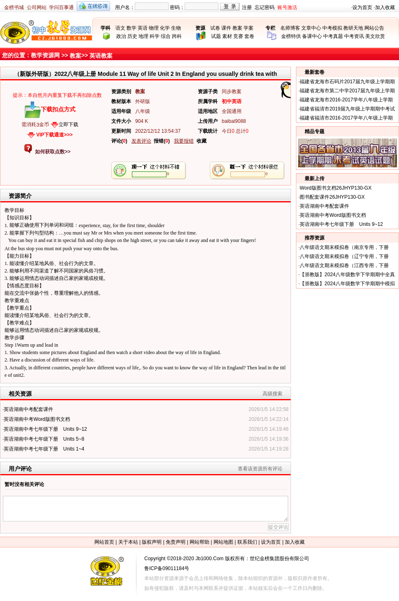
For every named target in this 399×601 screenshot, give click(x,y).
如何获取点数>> (52, 152)
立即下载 (68, 124)
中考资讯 (354, 36)
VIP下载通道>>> (54, 135)
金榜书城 (14, 7)
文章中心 (311, 28)
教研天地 (353, 28)
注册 (247, 7)
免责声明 (175, 542)
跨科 (177, 36)
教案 (237, 28)
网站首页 (104, 542)
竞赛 (238, 36)
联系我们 (247, 542)
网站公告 (374, 28)
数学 (131, 28)
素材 (227, 36)
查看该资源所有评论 (260, 469)
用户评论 (20, 468)
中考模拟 (332, 28)
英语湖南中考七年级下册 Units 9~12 (45, 429)
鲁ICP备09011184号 (166, 568)
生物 (176, 28)
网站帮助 (199, 542)
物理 (154, 28)
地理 (143, 36)
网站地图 (223, 542)
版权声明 (152, 542)
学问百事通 (61, 7)
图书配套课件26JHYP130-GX (332, 197)
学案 (248, 28)
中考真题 (333, 36)
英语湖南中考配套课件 (28, 409)
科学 (155, 36)
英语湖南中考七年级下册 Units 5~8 (44, 439)
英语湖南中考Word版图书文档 (37, 419)
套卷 (249, 36)
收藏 (202, 141)
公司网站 (37, 7)
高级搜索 (272, 394)
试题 (216, 36)
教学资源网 (45, 55)
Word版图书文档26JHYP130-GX (335, 188)
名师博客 (290, 28)
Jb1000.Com (209, 558)
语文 (120, 28)
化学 (165, 28)
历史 (132, 36)
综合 (166, 36)
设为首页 (362, 7)
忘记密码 (265, 7)
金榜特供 (291, 36)
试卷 (215, 28)
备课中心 (312, 36)
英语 (143, 28)
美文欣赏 (375, 36)
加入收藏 (385, 7)
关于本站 (128, 542)
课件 (226, 28)
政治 (121, 36)
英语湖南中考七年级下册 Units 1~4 (44, 449)
